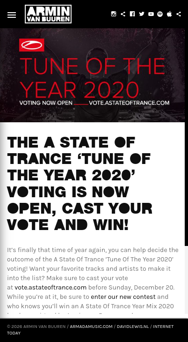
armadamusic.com (91, 326)
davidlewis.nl (133, 326)
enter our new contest (123, 297)
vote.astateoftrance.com (50, 287)
